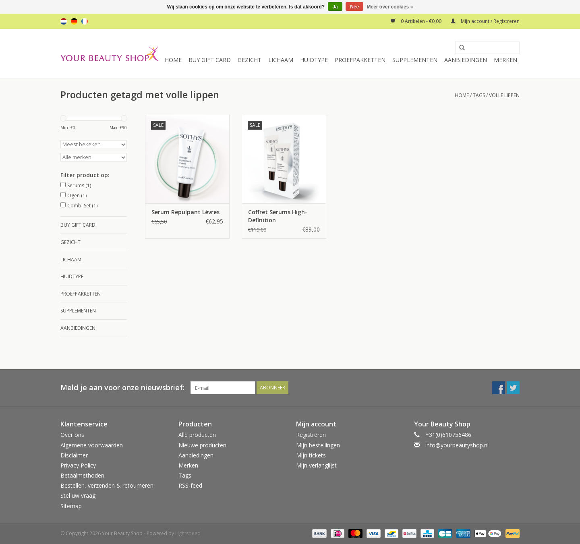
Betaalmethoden (82, 475)
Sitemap (71, 506)
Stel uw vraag (77, 495)
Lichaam (280, 60)
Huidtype (314, 60)
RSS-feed (190, 485)
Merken (505, 60)
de (74, 21)
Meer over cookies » (390, 7)
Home (173, 60)
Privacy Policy (78, 465)
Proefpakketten (360, 60)
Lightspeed (188, 533)
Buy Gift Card (209, 60)
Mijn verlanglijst (316, 465)
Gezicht (249, 60)
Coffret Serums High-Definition (277, 216)
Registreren (311, 435)
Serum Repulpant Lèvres (185, 212)
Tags (479, 95)
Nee (354, 7)
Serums (79, 185)
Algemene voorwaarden (91, 445)
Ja (335, 7)
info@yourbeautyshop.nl (457, 445)
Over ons (72, 435)
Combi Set (82, 205)
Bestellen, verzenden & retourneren (106, 485)
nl (63, 21)
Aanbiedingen (465, 60)
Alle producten (197, 435)
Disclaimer (74, 455)
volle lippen (504, 95)
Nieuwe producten (202, 445)
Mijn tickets (311, 455)
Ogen (77, 195)
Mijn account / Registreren (485, 21)
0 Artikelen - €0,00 (417, 21)
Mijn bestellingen (318, 445)
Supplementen (414, 60)
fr (84, 21)
